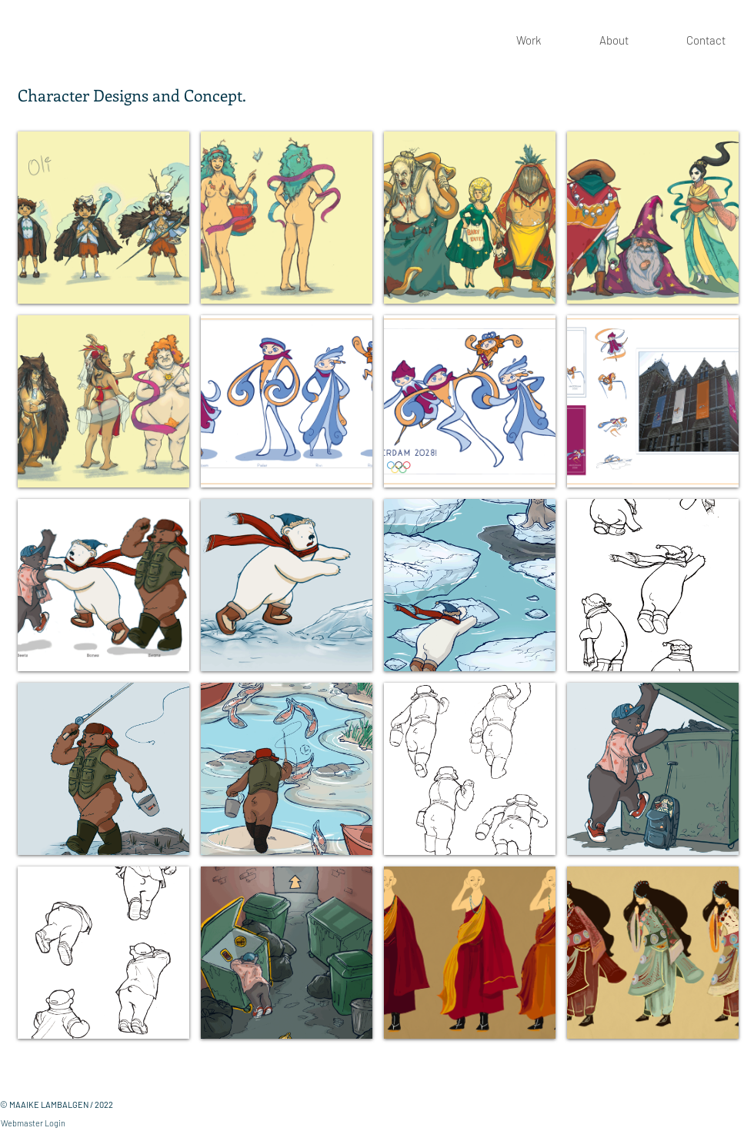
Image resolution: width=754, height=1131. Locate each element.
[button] (103, 217)
